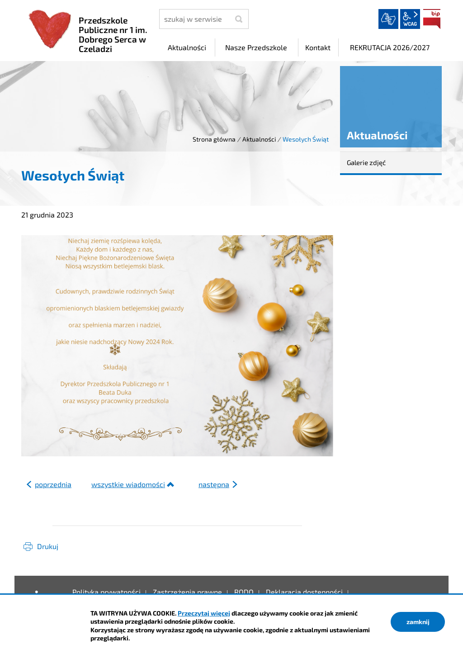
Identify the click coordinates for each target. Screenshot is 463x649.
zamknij (418, 621)
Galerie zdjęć (366, 162)
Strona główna (214, 139)
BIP (432, 19)
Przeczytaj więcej (204, 613)
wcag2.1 (410, 19)
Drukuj (47, 546)
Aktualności (259, 139)
